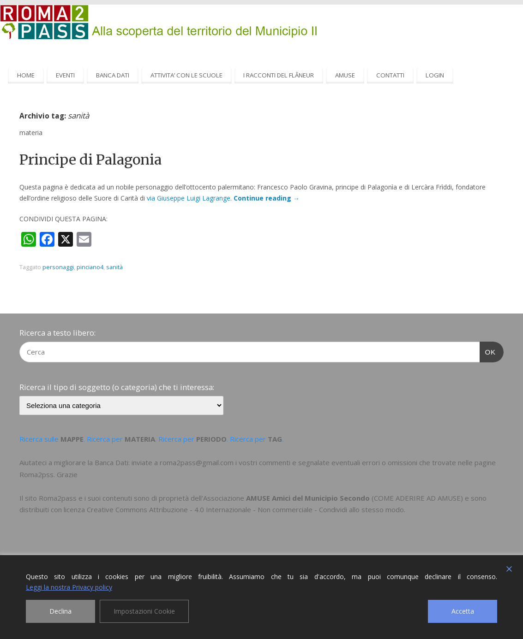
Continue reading (267, 198)
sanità (114, 267)
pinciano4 (90, 267)
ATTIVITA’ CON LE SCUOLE (186, 75)
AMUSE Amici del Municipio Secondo (308, 498)
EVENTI (65, 75)
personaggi (58, 267)
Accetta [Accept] (462, 611)
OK (488, 351)
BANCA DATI (112, 75)
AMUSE (345, 75)
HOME (26, 75)
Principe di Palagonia (90, 159)
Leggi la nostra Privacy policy (69, 587)
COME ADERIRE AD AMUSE (417, 498)
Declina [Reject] (60, 611)
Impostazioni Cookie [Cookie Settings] (144, 611)
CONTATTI (390, 75)
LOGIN (435, 75)
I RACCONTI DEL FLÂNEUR (278, 75)
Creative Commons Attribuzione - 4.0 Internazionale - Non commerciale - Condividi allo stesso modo (245, 509)
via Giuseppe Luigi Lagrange (188, 198)
